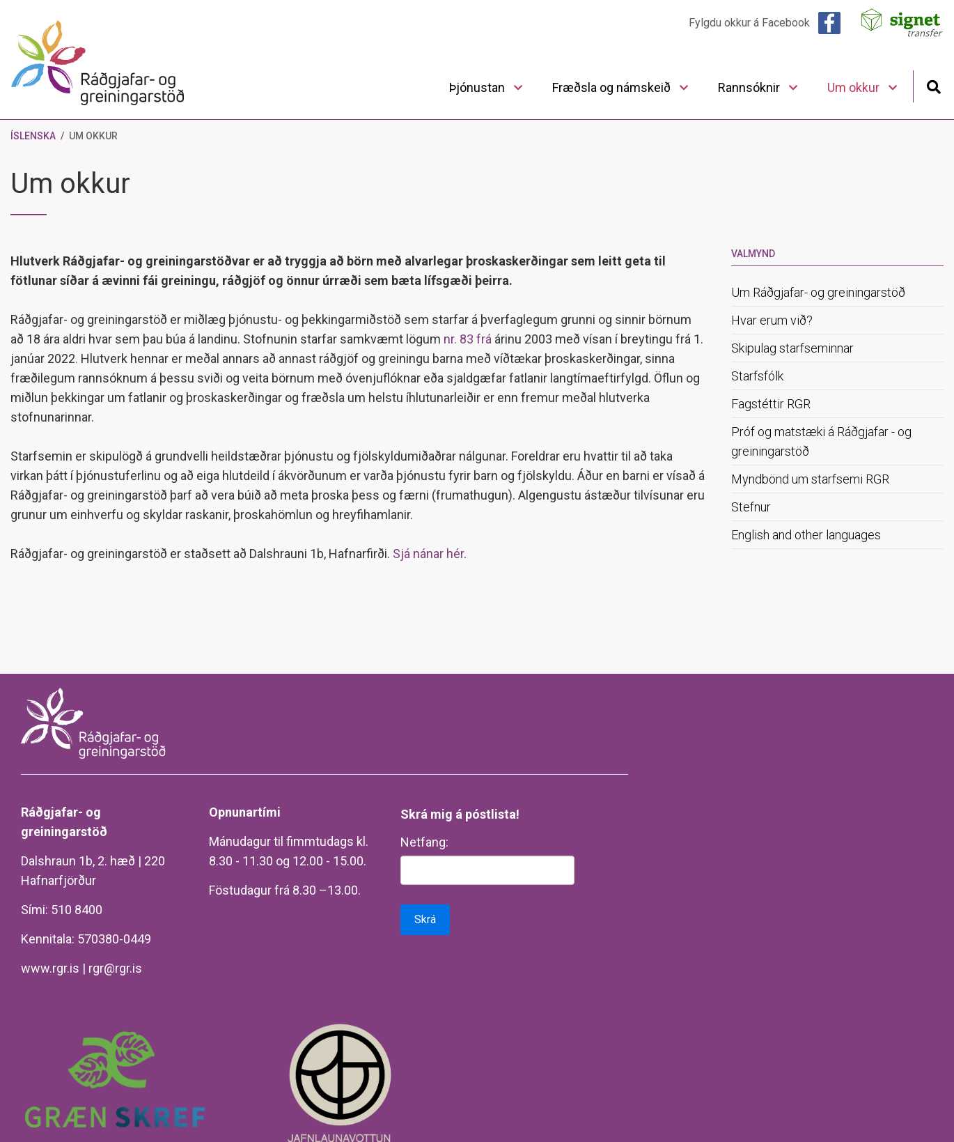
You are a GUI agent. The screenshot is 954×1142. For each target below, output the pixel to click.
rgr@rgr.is (115, 968)
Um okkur (93, 135)
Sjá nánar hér (428, 553)
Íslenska (33, 135)
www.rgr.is (50, 968)
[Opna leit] (933, 85)
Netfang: (424, 842)
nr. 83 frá (468, 339)
